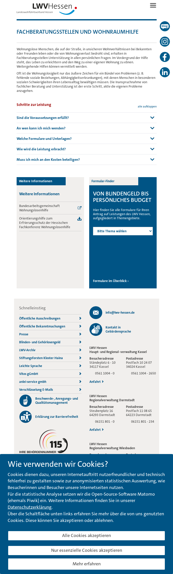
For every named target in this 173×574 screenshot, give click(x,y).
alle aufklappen (147, 106)
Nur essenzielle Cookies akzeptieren (86, 550)
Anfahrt (96, 382)
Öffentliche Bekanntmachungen (50, 326)
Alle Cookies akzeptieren (86, 535)
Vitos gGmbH (50, 373)
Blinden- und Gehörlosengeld (50, 342)
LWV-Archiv (50, 350)
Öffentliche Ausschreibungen (50, 318)
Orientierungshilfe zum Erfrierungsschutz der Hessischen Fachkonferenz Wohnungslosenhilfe (44, 222)
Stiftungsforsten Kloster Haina (50, 358)
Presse (50, 334)
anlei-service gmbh (50, 381)
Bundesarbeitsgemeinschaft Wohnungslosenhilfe (39, 208)
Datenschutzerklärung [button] (30, 507)
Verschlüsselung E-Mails (50, 389)
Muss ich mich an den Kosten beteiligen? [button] (48, 159)
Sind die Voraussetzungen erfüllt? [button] (43, 117)
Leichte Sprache (50, 366)
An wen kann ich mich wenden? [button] (41, 128)
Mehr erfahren (87, 564)
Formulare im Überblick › (111, 281)
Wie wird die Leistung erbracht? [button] (41, 149)
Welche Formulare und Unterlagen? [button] (44, 138)
